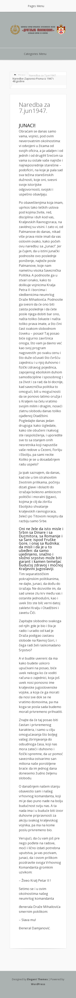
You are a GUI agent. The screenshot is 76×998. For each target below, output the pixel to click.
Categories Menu (38, 54)
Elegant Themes (37, 979)
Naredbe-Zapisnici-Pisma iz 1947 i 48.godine (33, 80)
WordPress (38, 984)
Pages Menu (38, 6)
